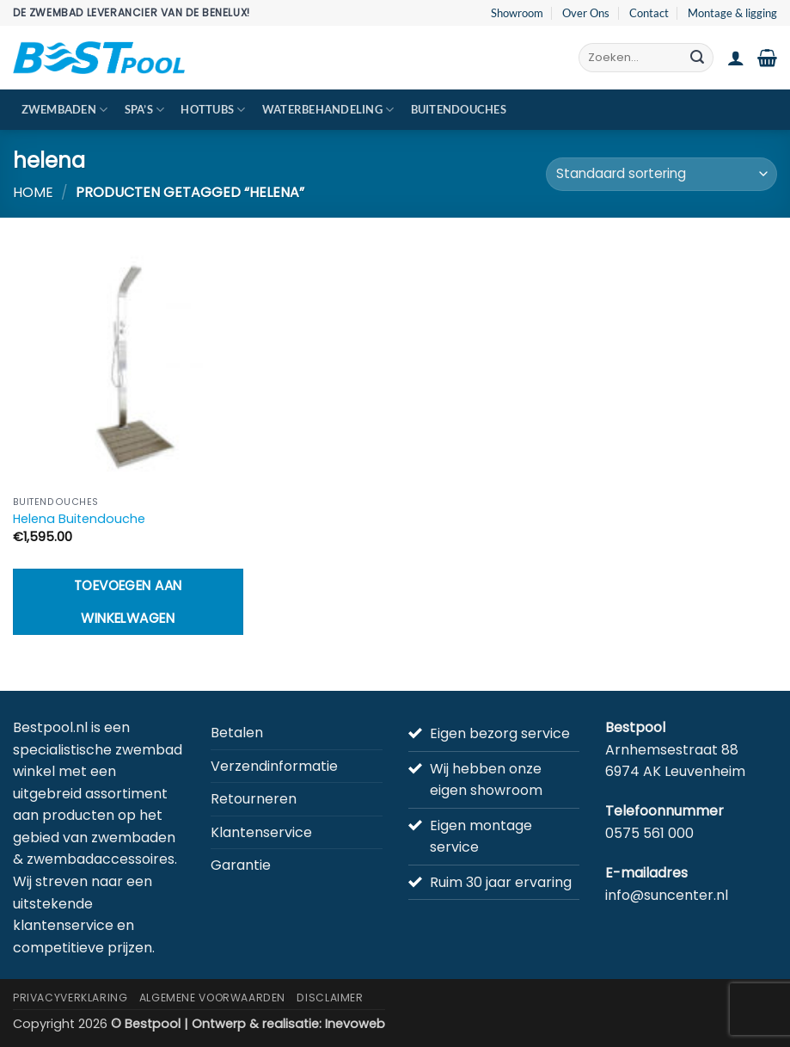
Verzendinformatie (274, 766)
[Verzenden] (697, 57)
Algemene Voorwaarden (212, 997)
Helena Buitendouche (79, 519)
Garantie (241, 865)
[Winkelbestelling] (661, 174)
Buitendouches (458, 109)
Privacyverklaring (70, 997)
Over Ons (585, 13)
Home (33, 192)
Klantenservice (261, 832)
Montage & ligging (732, 13)
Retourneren (254, 799)
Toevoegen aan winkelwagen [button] (128, 601)
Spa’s (145, 110)
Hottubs (213, 110)
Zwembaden (64, 110)
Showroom (517, 13)
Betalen (237, 732)
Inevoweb (355, 1023)
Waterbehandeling (328, 110)
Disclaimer (330, 997)
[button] (735, 58)
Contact (649, 13)
